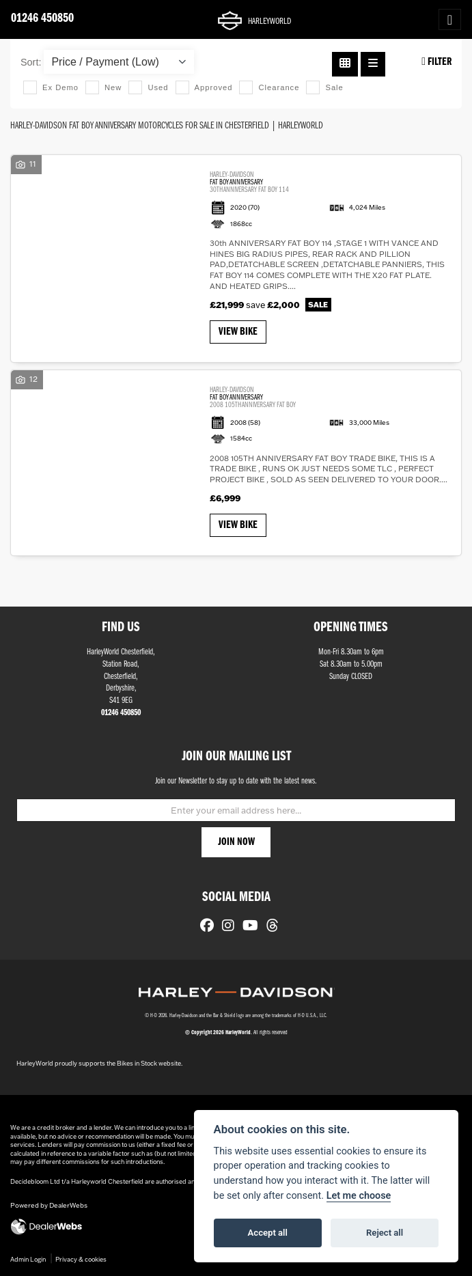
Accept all (268, 1233)
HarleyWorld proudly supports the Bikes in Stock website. (99, 1063)
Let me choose (359, 1196)
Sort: (30, 62)
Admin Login (28, 1259)
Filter (436, 62)
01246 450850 (42, 18)
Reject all (384, 1233)
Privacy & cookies (81, 1259)
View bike (238, 332)
